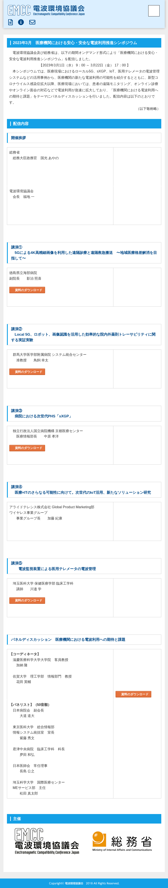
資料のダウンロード (28, 290)
